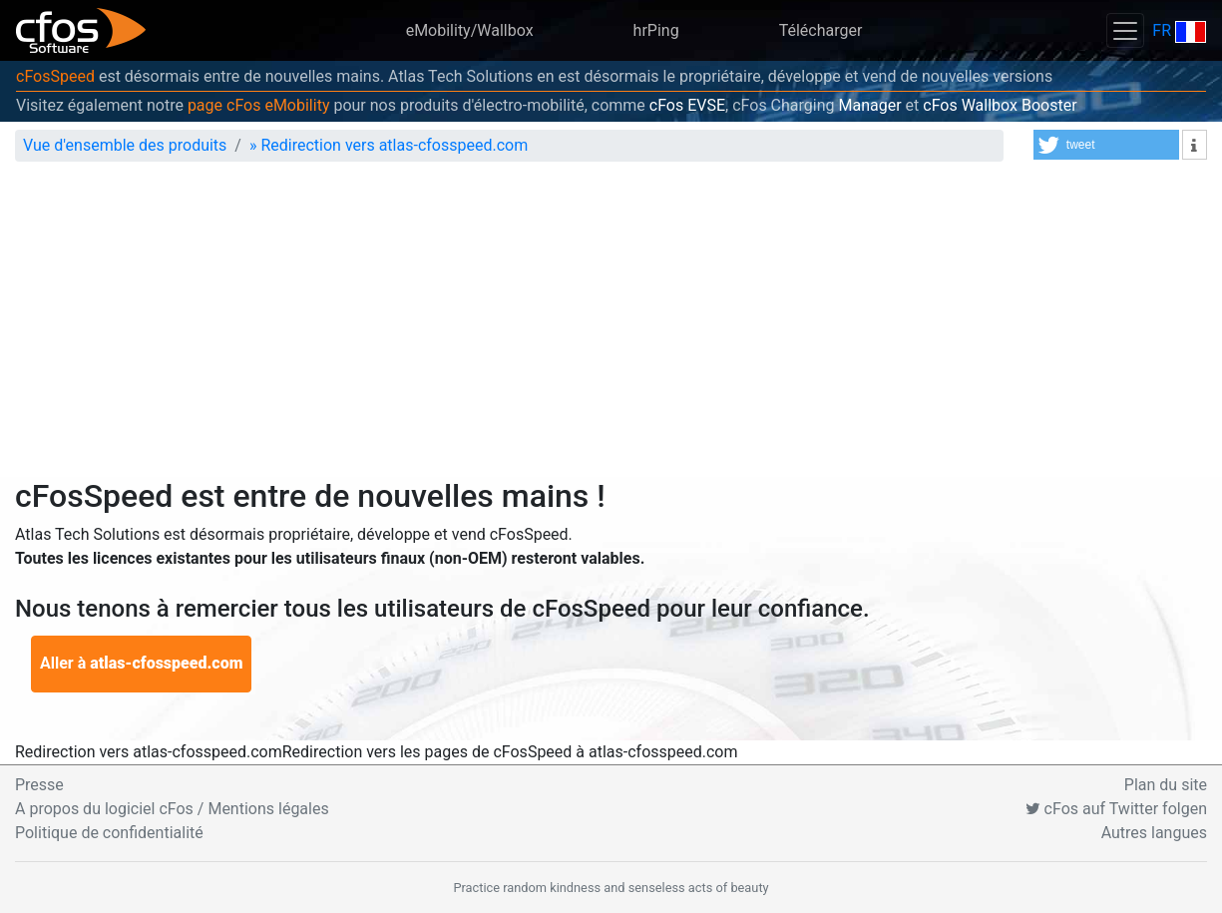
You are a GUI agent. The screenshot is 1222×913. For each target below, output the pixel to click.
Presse (39, 784)
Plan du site (1165, 784)
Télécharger (821, 30)
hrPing (656, 30)
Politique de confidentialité (109, 832)
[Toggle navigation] (1125, 30)
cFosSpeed (55, 76)
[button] (1106, 145)
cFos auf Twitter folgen (1116, 808)
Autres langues (1154, 832)
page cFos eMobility (259, 105)
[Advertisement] (611, 327)
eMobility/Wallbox (470, 30)
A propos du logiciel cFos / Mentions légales (172, 808)
